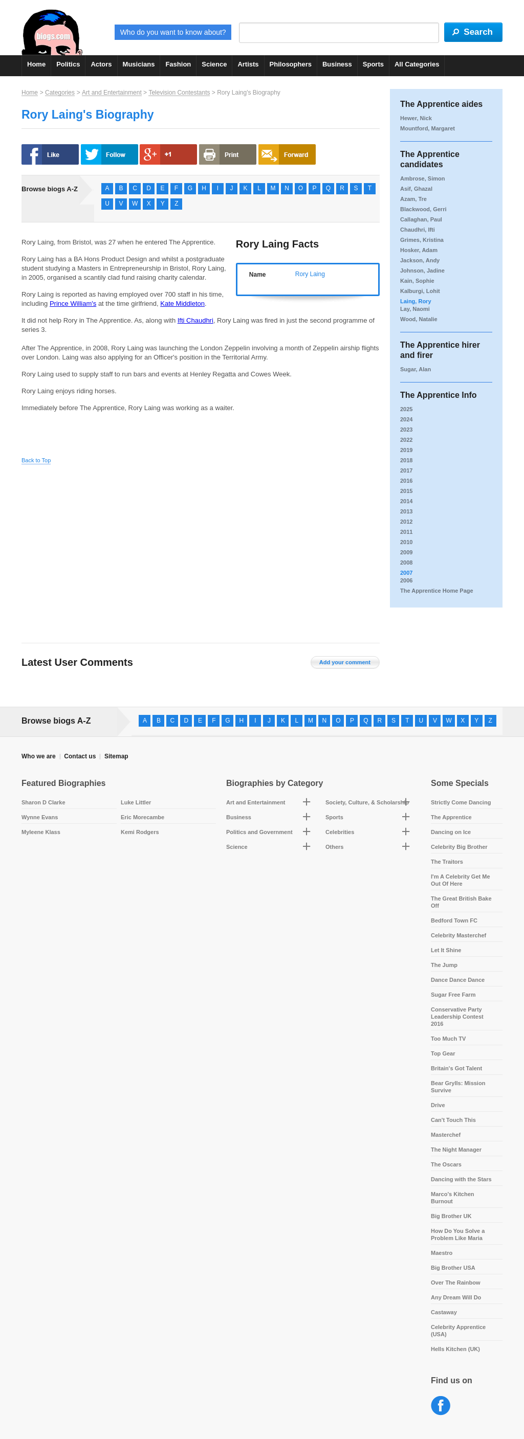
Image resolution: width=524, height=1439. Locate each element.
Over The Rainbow (456, 1282)
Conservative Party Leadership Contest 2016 (457, 1016)
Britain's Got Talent (456, 1068)
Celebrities (339, 832)
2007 (406, 573)
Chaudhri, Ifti (417, 230)
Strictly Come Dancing (461, 802)
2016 (406, 481)
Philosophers (291, 64)
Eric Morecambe (142, 817)
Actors (101, 64)
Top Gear (443, 1053)
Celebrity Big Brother (459, 847)
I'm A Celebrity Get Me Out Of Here (460, 880)
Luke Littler (136, 802)
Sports (373, 64)
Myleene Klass (40, 832)
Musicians (139, 64)
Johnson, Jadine (422, 270)
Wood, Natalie (419, 319)
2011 (406, 532)
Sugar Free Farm (453, 995)
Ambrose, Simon (422, 178)
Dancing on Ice (451, 832)
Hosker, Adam (419, 250)
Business (337, 64)
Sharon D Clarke (43, 802)
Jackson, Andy (420, 260)
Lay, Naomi (415, 309)
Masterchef (446, 1135)
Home (36, 64)
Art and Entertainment (112, 92)
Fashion (178, 64)
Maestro (441, 1253)
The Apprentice (451, 817)
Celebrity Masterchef (458, 935)
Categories (60, 92)
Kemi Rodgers (140, 832)
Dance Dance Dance (458, 980)
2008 (406, 562)
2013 (406, 511)
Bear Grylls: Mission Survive (458, 1086)
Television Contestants (179, 92)
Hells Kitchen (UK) (455, 1349)
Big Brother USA (453, 1268)
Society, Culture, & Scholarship (367, 802)
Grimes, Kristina (422, 240)
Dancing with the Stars (461, 1179)
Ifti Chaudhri (195, 320)
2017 (406, 470)
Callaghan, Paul (421, 219)
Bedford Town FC (454, 920)
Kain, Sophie (417, 281)
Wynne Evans (39, 817)
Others (334, 847)
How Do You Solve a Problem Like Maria (458, 1234)
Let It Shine (446, 950)
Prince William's (73, 303)
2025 (406, 409)
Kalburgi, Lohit (420, 291)
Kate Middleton (182, 303)
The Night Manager (456, 1149)
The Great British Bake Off (461, 902)
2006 (406, 580)
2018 (406, 460)
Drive (438, 1105)
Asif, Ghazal (416, 189)
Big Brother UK (451, 1216)
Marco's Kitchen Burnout (452, 1197)
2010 (406, 542)
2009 (406, 552)
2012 (406, 522)
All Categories (417, 64)
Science (214, 64)
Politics (68, 64)
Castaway (444, 1312)
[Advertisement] (118, 545)
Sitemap (116, 756)
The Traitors (447, 862)
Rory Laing (310, 274)
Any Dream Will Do (456, 1297)
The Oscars (446, 1164)
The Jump (444, 965)
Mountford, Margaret (427, 128)
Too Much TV (448, 1039)
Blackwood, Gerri (423, 209)
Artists (247, 64)
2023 (406, 429)
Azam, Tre (413, 199)
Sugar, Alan (415, 369)
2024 (406, 419)
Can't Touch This (453, 1120)
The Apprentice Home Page (436, 591)
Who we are (38, 756)
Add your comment (344, 662)
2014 (406, 501)
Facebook (441, 1406)
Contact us (80, 756)
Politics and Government (259, 832)
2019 (406, 450)
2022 (406, 440)
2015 (406, 491)
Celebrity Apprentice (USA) (458, 1330)
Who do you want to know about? (173, 32)
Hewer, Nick (416, 118)
